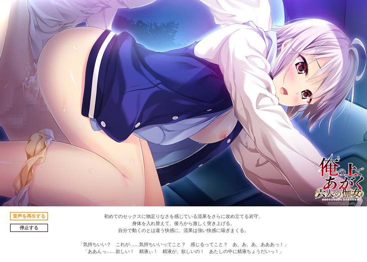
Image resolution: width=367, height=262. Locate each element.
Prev (8, 103)
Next (358, 103)
